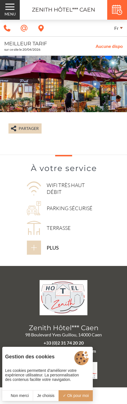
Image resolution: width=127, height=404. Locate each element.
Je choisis (45, 395)
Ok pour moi (76, 395)
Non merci (17, 395)
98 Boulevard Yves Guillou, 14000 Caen (63, 334)
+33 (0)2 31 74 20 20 (64, 342)
